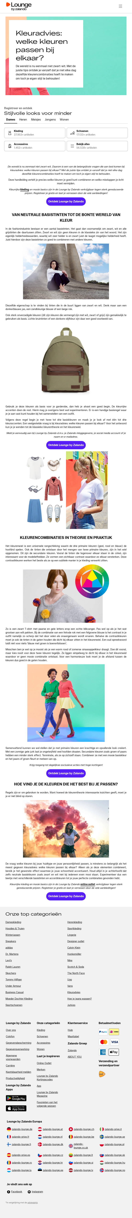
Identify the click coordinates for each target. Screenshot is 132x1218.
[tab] (10, 119)
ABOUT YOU (75, 1056)
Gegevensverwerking (17, 1049)
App (39, 1086)
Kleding (41, 1030)
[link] (34, 133)
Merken (41, 1069)
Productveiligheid (15, 1078)
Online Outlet (44, 1063)
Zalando (72, 1050)
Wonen (41, 1049)
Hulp (70, 1030)
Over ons (11, 1030)
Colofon (10, 1036)
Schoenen (42, 1036)
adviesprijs (33, 1202)
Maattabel (73, 1036)
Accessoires (43, 1042)
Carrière (10, 1065)
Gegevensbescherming (18, 1042)
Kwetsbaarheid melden (18, 1072)
